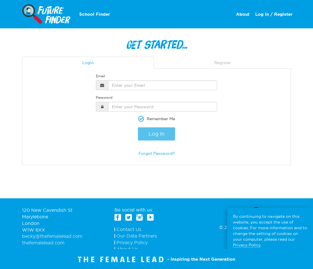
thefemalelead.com (43, 242)
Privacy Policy (132, 242)
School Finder (94, 14)
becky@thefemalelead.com (52, 236)
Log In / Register (273, 14)
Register (222, 62)
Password (104, 97)
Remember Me (161, 118)
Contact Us (128, 229)
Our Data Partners (136, 236)
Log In (156, 134)
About (242, 14)
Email (100, 76)
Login (88, 62)
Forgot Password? (156, 153)
